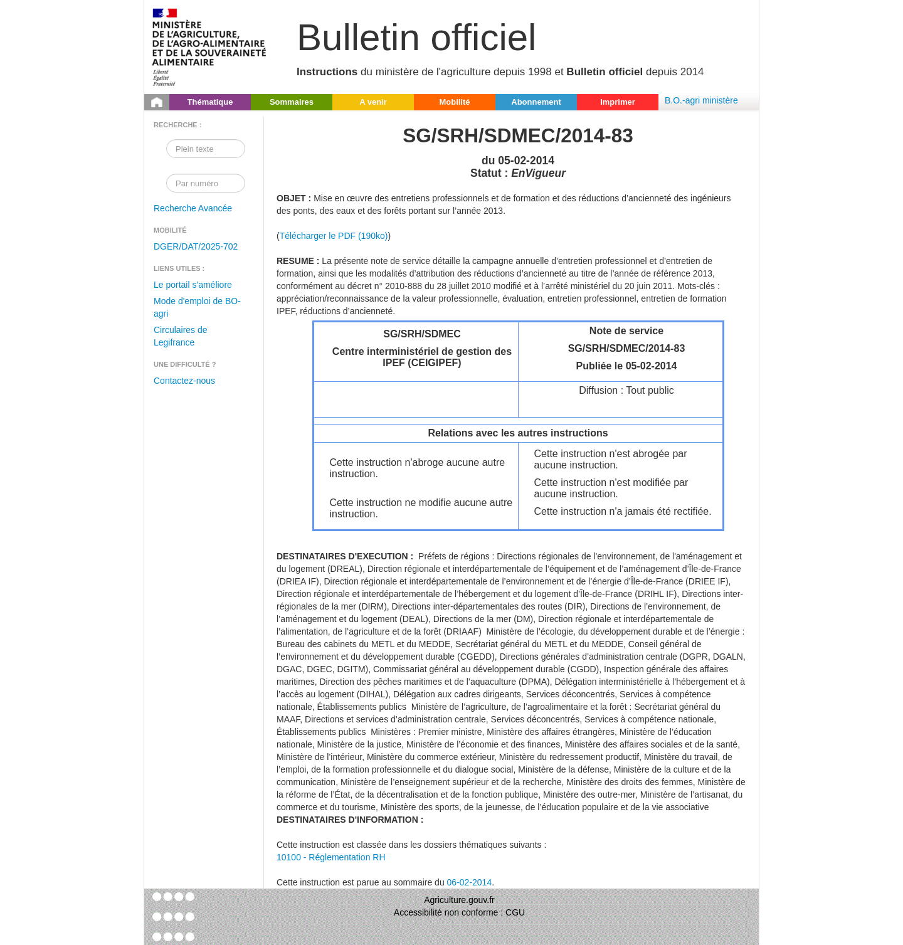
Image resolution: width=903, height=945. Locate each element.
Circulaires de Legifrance (181, 336)
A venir (373, 102)
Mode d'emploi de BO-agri (197, 307)
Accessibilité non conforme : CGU (459, 912)
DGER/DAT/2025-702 (196, 246)
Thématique (210, 102)
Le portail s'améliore (193, 285)
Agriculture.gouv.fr (459, 900)
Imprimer (617, 102)
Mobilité (454, 102)
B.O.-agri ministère (701, 100)
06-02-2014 (469, 882)
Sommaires (292, 102)
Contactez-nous (184, 381)
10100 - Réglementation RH (331, 857)
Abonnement (536, 102)
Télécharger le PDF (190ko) (334, 236)
